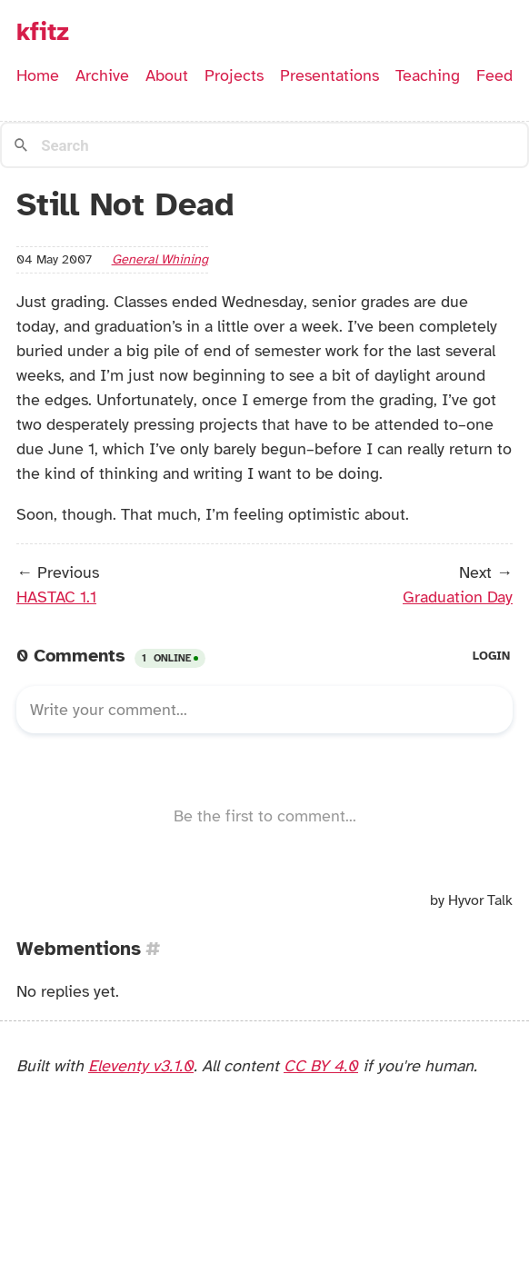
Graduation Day (458, 597)
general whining (160, 259)
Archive (102, 75)
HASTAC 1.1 (56, 597)
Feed (494, 75)
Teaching (427, 75)
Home (37, 75)
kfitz (42, 31)
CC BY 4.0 (321, 1066)
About (166, 75)
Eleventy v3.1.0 (141, 1066)
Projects (234, 75)
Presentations (329, 75)
